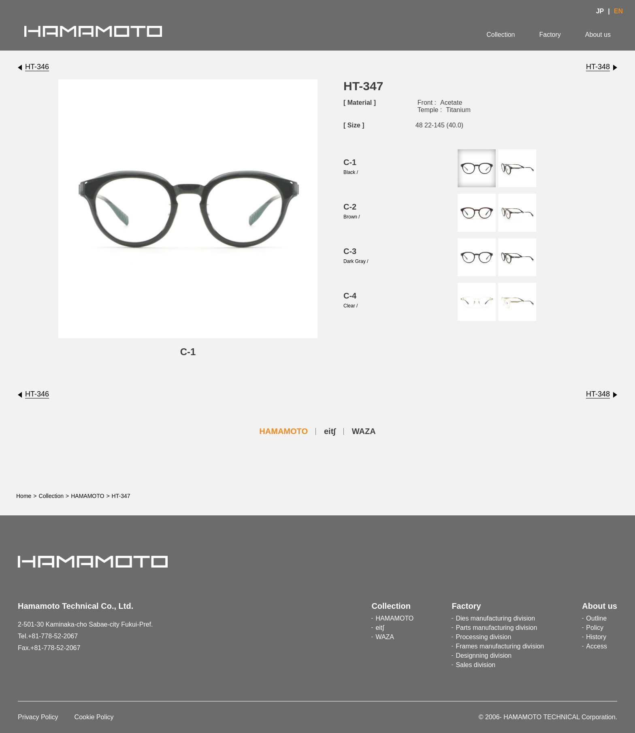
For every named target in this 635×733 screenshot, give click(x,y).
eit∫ (330, 431)
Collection (500, 34)
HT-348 (598, 67)
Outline (596, 618)
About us (598, 34)
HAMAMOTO (283, 431)
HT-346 (37, 67)
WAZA (364, 431)
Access (596, 646)
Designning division (483, 655)
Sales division (475, 664)
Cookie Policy (94, 717)
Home (23, 496)
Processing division (483, 636)
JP (600, 11)
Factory (550, 34)
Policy (594, 627)
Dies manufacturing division (495, 618)
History (596, 636)
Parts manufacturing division (496, 627)
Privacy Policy (38, 717)
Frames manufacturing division (500, 646)
